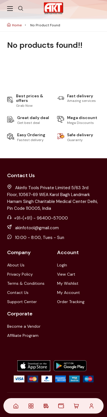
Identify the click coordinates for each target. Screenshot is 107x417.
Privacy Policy (20, 274)
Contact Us (18, 292)
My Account (68, 292)
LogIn (62, 265)
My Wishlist (67, 283)
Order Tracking (70, 301)
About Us (16, 265)
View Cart (66, 274)
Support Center (22, 301)
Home (14, 25)
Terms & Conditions (26, 283)
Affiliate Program (23, 335)
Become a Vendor (24, 326)
